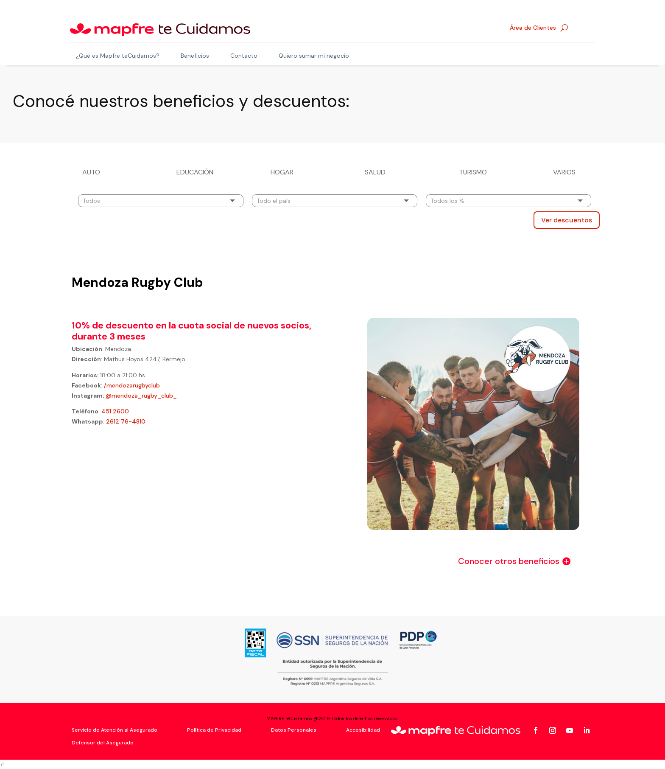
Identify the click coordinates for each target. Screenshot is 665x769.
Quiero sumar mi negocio (314, 56)
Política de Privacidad (214, 729)
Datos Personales (293, 729)
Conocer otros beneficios (508, 560)
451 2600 (115, 410)
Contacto (243, 56)
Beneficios (195, 56)
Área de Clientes (533, 28)
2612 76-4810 (125, 420)
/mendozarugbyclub (131, 384)
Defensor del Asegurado (103, 742)
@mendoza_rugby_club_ (141, 395)
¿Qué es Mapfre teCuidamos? (117, 56)
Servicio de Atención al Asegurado (114, 729)
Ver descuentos (566, 219)
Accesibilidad (363, 729)
